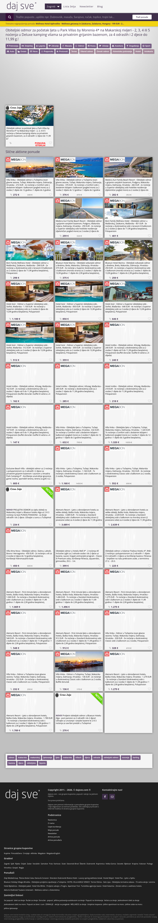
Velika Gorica (110, 863)
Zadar (29, 863)
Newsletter (86, 6)
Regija (21, 867)
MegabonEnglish (53, 853)
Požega (150, 863)
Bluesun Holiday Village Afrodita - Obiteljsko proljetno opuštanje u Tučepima (35, 882)
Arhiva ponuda (54, 836)
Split (12, 863)
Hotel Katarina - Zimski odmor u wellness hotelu (122, 886)
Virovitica (7, 867)
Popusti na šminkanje (94, 900)
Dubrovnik (91, 863)
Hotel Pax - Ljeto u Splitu (125, 878)
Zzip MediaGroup (11, 878)
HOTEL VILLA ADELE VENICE (78, 882)
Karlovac (57, 863)
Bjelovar (127, 863)
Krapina (135, 863)
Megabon (42, 853)
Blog (100, 6)
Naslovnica (52, 820)
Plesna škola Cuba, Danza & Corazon (34, 878)
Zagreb (53, 6)
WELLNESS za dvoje (78, 904)
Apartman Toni (74, 886)
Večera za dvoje (110, 900)
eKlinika (34, 853)
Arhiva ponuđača (55, 840)
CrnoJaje (26, 853)
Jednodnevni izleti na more (15, 904)
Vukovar (142, 863)
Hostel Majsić (108, 878)
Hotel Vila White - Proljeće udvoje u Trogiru (49, 886)
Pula (51, 863)
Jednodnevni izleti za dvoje (128, 900)
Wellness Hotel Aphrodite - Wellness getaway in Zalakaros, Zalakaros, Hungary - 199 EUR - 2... (80, 23)
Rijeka (17, 863)
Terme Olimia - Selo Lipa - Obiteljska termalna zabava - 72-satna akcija (119, 882)
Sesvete (120, 863)
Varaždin (36, 863)
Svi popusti (8, 900)
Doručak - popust (46, 900)
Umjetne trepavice (94, 904)
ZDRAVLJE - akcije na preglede (57, 904)
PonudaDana (16, 853)
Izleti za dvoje (19, 900)
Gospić (15, 867)
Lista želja (69, 6)
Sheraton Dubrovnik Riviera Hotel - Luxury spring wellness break (76, 878)
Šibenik (83, 863)
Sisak (64, 863)
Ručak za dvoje (32, 900)
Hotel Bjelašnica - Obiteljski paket (17, 886)
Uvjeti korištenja (54, 826)
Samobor (44, 863)
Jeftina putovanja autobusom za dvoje (69, 900)
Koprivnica (100, 863)
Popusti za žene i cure (35, 904)
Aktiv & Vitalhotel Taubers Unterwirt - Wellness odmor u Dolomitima (32, 890)
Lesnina (152, 882)
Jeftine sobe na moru (133, 904)
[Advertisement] (81, 80)
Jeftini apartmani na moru (113, 904)
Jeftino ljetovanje (11, 908)
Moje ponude (53, 830)
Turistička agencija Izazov (91, 886)
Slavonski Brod (73, 863)
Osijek (23, 863)
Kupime (7, 853)
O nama (51, 823)
